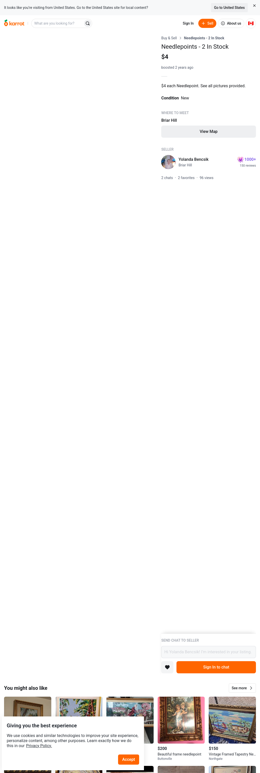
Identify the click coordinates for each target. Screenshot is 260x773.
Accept (131, 747)
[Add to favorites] (167, 667)
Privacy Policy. (69, 733)
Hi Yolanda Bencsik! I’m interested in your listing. (208, 652)
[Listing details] (208, 335)
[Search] (87, 23)
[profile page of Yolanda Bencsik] (168, 162)
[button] (242, 688)
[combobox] (57, 23)
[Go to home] (14, 23)
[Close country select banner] (254, 5)
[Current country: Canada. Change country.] (251, 23)
